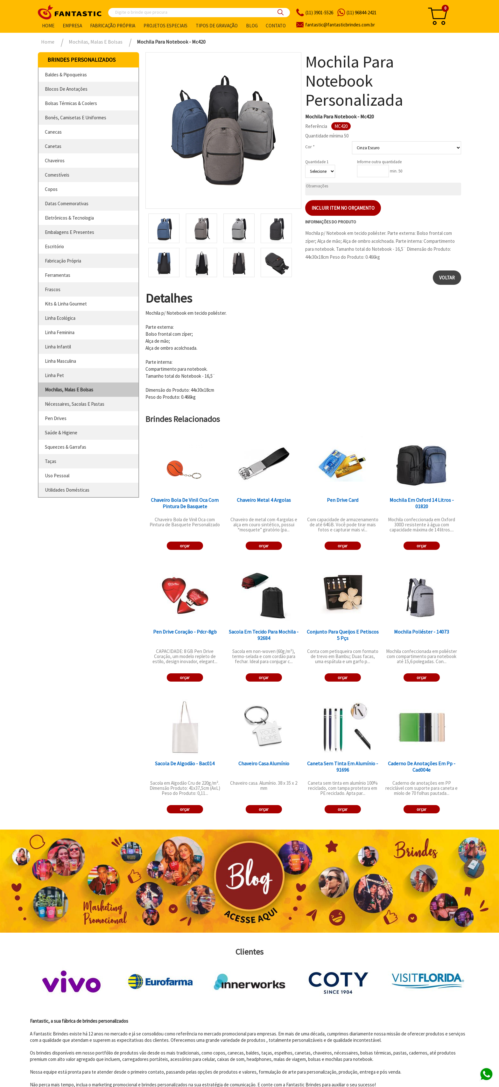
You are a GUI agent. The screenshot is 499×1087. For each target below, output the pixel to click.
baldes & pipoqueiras (66, 75)
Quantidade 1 (316, 162)
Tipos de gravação (217, 26)
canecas (53, 132)
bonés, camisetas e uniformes (75, 118)
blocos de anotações (66, 89)
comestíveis (57, 175)
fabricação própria (63, 261)
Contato (276, 26)
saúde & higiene (61, 433)
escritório (54, 246)
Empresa (72, 26)
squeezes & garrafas (65, 447)
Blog (252, 26)
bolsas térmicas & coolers (71, 103)
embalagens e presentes (69, 232)
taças (50, 461)
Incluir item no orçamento (343, 208)
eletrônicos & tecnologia (69, 218)
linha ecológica (60, 318)
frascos (52, 289)
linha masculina (60, 361)
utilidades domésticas (67, 490)
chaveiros (55, 161)
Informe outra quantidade (379, 162)
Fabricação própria (112, 26)
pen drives (56, 418)
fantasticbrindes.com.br (340, 25)
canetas (53, 146)
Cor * (310, 147)
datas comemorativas (66, 203)
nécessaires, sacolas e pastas (74, 404)
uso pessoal (57, 476)
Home (48, 26)
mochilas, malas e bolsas (69, 390)
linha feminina (59, 332)
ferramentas (57, 275)
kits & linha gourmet (66, 304)
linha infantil (58, 347)
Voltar (447, 278)
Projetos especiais (165, 26)
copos (51, 189)
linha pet (54, 375)
